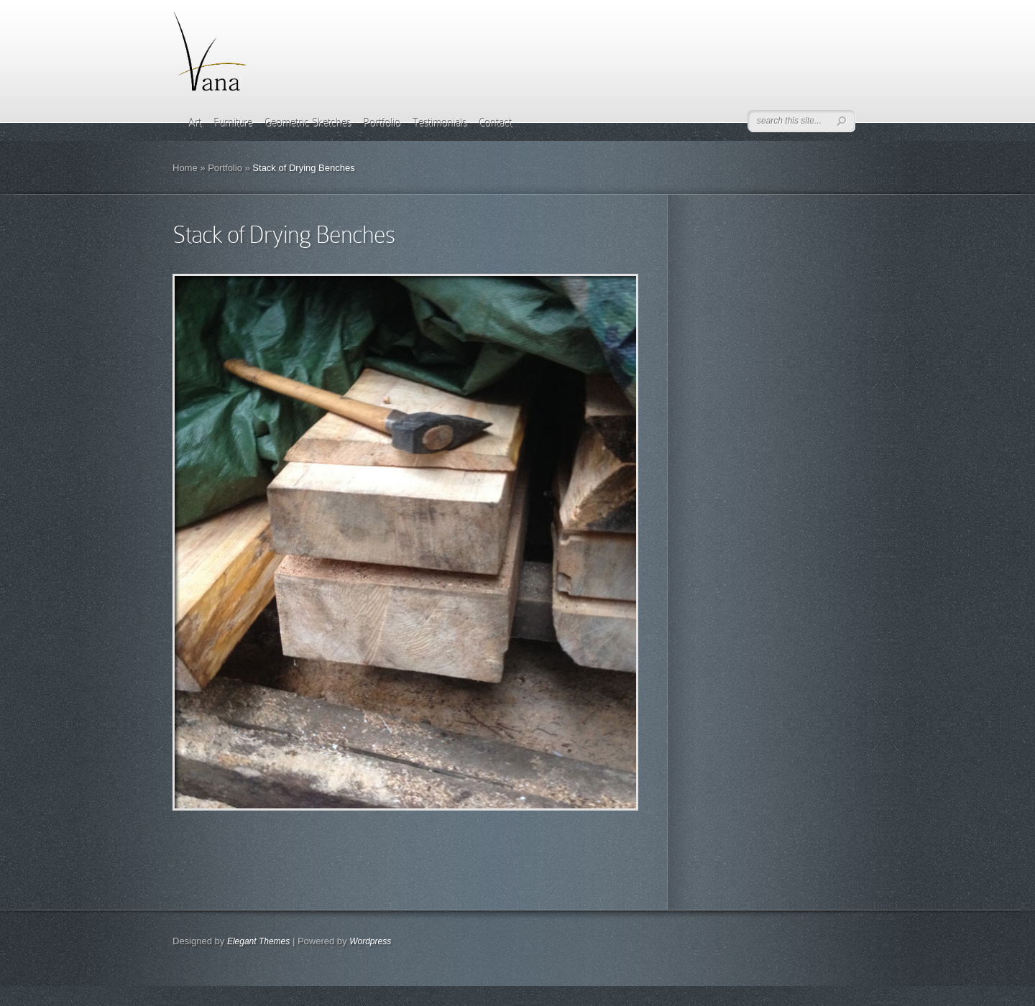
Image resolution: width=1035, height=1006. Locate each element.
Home (185, 167)
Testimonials (439, 122)
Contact (495, 122)
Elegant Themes (258, 941)
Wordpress (370, 941)
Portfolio (381, 122)
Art (194, 122)
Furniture (232, 122)
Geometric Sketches (307, 122)
